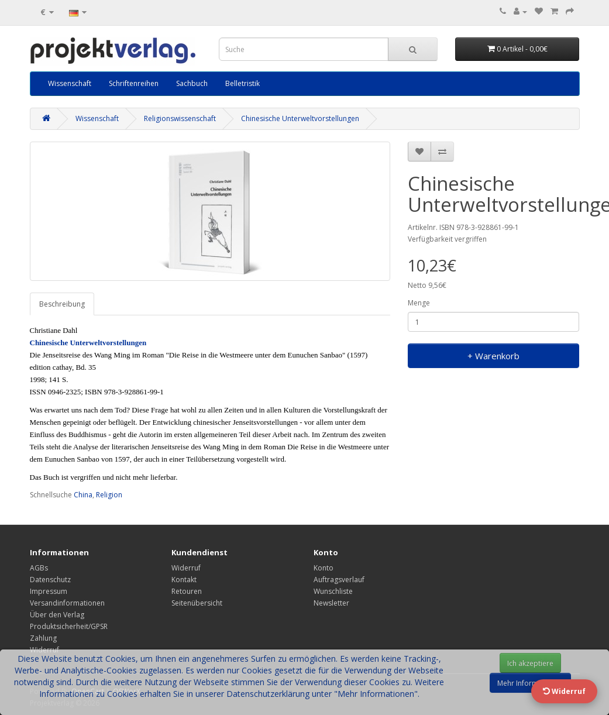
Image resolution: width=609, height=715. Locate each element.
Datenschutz (50, 580)
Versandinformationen (67, 603)
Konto (323, 568)
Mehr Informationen (530, 683)
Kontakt (184, 580)
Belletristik (242, 83)
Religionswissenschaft (180, 118)
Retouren (186, 591)
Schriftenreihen (134, 83)
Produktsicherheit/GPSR (69, 626)
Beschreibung (62, 304)
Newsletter (331, 603)
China (83, 495)
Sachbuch (192, 83)
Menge (419, 303)
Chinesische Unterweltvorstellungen (300, 118)
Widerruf (186, 568)
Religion (109, 495)
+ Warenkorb (493, 356)
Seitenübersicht (196, 603)
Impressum (48, 591)
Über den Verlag (57, 615)
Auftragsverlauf (339, 580)
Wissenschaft (69, 83)
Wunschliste (333, 591)
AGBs (39, 568)
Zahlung (43, 638)
